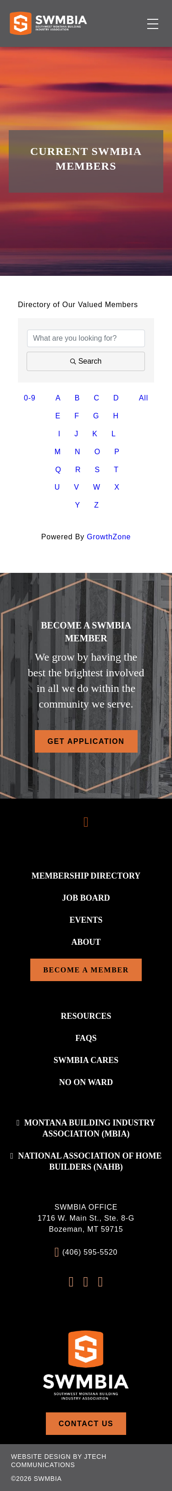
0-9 (30, 398)
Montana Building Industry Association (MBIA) (89, 1128)
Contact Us (86, 1424)
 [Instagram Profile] (86, 1281)
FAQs (86, 1038)
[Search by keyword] (86, 338)
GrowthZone (109, 537)
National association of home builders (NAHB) (89, 1161)
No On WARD (86, 1082)
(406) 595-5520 (90, 1252)
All (143, 398)
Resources (86, 1016)
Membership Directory (86, 875)
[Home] (48, 23)
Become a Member (86, 970)
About (85, 942)
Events (85, 920)
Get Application (86, 741)
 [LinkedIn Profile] (100, 1281)
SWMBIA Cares (86, 1060)
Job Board (86, 898)
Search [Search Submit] (86, 361)
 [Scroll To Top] (86, 822)
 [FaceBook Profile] (71, 1281)
